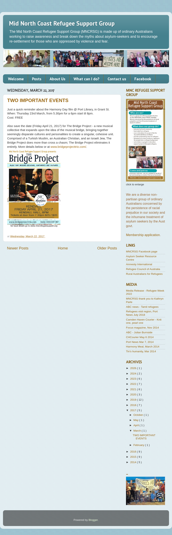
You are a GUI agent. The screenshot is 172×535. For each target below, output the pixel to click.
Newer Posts (17, 248)
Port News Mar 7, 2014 (140, 341)
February (139, 445)
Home (63, 248)
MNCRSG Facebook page (141, 251)
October (138, 414)
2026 (133, 368)
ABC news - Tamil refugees (142, 306)
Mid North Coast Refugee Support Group (62, 23)
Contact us (117, 78)
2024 (133, 373)
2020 (133, 394)
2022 (133, 383)
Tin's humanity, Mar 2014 (141, 351)
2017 (133, 410)
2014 (133, 462)
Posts (36, 78)
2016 (133, 451)
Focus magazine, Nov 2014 (142, 327)
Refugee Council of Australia (143, 269)
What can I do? (86, 78)
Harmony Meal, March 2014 (142, 346)
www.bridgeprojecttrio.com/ (68, 146)
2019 (133, 399)
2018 (133, 405)
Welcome (16, 78)
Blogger (93, 519)
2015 (133, 456)
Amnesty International (139, 264)
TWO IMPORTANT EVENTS (37, 100)
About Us (57, 78)
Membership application (143, 235)
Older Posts (107, 248)
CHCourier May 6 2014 (140, 337)
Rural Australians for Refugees (144, 273)
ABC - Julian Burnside (139, 332)
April (136, 425)
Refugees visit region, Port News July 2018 (142, 313)
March (137, 430)
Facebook (142, 78)
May (136, 420)
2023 (133, 378)
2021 (133, 389)
